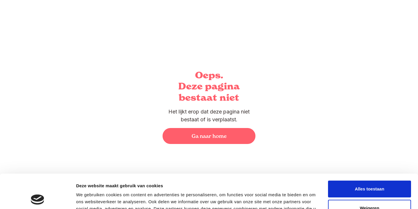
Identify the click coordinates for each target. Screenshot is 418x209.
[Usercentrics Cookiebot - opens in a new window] (37, 197)
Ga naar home (209, 136)
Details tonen (90, 197)
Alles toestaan (369, 154)
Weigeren (369, 173)
